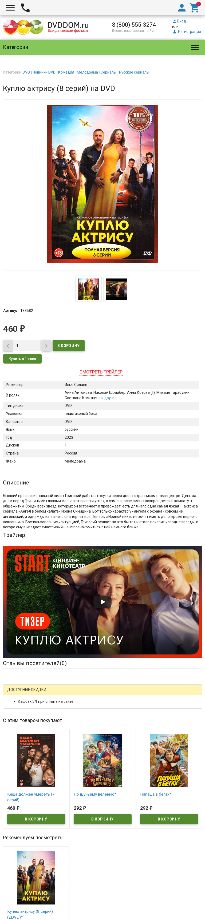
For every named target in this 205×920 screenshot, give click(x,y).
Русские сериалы (134, 72)
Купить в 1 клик (22, 359)
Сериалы (108, 72)
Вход (179, 21)
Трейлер (14, 535)
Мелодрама (87, 72)
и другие (109, 398)
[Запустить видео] (102, 601)
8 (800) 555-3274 (134, 24)
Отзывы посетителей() (35, 663)
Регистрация (186, 31)
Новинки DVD (44, 72)
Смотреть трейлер (101, 372)
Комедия (66, 72)
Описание (16, 482)
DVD (26, 72)
